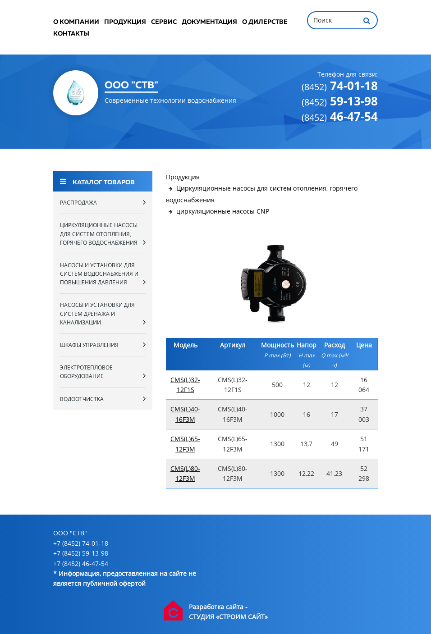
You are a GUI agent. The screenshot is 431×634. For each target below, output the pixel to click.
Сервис (164, 22)
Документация (209, 22)
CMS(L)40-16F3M (185, 414)
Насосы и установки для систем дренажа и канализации (103, 313)
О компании (76, 22)
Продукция (125, 22)
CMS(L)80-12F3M (185, 473)
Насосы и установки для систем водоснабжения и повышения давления (103, 273)
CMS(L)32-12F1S (185, 384)
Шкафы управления (103, 345)
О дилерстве (265, 22)
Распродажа (103, 202)
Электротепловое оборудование (103, 372)
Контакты (71, 34)
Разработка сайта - (218, 606)
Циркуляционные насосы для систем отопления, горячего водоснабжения (103, 233)
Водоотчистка (103, 399)
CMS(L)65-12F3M (185, 443)
